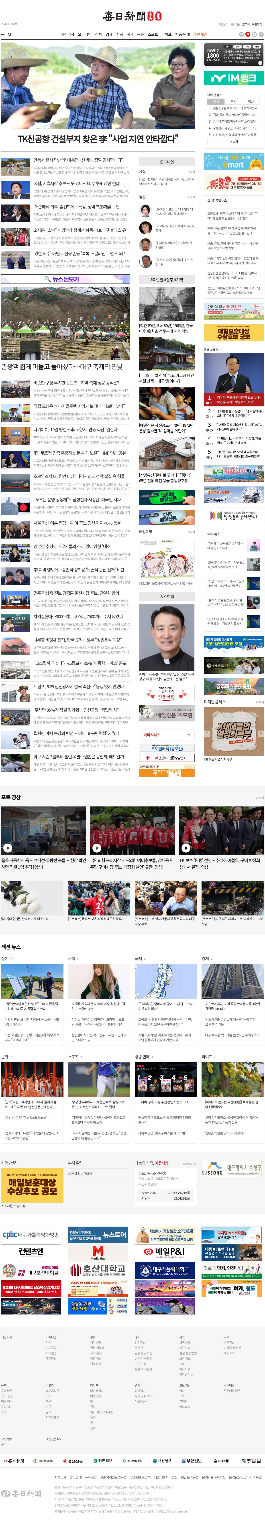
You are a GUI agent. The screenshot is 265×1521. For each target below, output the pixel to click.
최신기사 (67, 34)
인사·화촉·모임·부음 (101, 1412)
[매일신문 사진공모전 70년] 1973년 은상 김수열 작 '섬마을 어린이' (166, 427)
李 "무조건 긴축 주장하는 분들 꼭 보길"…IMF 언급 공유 (79, 453)
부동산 (139, 1347)
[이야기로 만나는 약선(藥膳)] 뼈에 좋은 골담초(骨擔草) (231, 1104)
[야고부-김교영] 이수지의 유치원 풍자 (175, 228)
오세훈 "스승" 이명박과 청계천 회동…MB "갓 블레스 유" (80, 230)
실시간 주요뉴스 (217, 200)
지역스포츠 (52, 1417)
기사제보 (235, 24)
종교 (3, 1412)
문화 (140, 34)
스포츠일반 (52, 1390)
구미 (3, 1444)
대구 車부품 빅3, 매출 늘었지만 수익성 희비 (232, 1035)
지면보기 (223, 24)
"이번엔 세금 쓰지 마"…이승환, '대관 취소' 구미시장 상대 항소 (239, 440)
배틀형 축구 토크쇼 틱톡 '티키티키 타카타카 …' (164, 1120)
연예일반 (140, 1390)
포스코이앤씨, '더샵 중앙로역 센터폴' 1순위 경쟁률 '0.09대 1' (232, 1006)
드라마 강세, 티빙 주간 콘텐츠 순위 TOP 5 (164, 1102)
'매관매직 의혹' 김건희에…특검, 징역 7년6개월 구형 (76, 206)
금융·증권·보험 (143, 1353)
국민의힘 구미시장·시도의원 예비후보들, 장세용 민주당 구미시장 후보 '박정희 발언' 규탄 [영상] (131, 863)
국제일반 (229, 1342)
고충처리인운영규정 (113, 1477)
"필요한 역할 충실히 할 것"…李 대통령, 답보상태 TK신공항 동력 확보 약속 (31, 1006)
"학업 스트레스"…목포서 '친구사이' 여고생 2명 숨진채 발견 (225, 583)
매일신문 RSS (54, 1438)
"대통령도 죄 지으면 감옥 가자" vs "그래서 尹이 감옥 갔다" (239, 426)
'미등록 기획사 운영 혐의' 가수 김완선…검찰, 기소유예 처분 (98, 1006)
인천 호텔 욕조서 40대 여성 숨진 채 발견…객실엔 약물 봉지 (225, 621)
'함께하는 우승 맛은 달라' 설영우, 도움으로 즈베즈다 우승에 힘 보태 (98, 1120)
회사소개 (60, 1477)
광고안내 (76, 1477)
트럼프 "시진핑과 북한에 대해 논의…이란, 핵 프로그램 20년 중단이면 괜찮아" (165, 1022)
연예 (137, 1385)
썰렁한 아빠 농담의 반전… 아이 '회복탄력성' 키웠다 (76, 733)
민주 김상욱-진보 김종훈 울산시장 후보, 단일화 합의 (76, 593)
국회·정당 (96, 1353)
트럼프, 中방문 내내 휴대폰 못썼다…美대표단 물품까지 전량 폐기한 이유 (164, 1037)
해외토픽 (229, 1353)
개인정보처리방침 (165, 1477)
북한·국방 (96, 1358)
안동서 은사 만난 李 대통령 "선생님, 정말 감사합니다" (78, 160)
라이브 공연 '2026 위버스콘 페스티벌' (162, 1133)
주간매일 (200, 34)
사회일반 (184, 1342)
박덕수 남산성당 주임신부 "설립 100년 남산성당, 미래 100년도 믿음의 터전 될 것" (166, 676)
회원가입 (257, 24)
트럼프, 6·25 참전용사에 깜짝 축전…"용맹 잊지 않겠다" (79, 686)
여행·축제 (96, 1395)
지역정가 (95, 1363)
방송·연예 (182, 34)
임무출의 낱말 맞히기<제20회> (225, 1133)
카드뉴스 (184, 1406)
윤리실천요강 (238, 1477)
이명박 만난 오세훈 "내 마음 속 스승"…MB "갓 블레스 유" (32, 1022)
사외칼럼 (51, 1353)
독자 (93, 1417)
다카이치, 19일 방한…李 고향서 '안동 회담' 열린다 (75, 429)
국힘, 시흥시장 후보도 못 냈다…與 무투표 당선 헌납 (76, 183)
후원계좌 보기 (190, 1164)
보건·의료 (185, 1358)
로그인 (246, 24)
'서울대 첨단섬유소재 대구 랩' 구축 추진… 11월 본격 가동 (232, 1022)
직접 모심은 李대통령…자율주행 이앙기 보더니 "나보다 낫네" (32, 1037)
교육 (182, 1363)
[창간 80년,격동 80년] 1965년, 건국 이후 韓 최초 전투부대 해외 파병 (166, 328)
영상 (182, 1390)
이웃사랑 (184, 1369)
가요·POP (140, 1401)
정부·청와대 (97, 1347)
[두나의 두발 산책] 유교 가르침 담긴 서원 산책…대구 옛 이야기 (166, 378)
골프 (48, 1412)
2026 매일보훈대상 (13, 1205)
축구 (48, 1401)
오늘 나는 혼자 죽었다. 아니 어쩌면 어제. (229, 759)
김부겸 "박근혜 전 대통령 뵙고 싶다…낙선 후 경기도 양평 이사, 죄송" (239, 399)
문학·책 (5, 1406)
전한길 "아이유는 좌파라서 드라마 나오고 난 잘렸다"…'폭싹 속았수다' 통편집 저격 (233, 290)
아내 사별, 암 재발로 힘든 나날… (158, 1178)
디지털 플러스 (214, 702)
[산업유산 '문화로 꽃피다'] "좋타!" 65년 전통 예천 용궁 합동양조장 (165, 477)
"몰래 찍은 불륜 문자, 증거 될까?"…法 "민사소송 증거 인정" (225, 602)
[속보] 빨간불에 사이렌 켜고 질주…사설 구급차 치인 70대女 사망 (232, 245)
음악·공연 (6, 1395)
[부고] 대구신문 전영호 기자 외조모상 (24, 918)
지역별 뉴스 (186, 1374)
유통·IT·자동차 (143, 1369)
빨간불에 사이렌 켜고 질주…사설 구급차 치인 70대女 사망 (98, 1037)
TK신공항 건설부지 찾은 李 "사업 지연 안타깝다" (98, 138)
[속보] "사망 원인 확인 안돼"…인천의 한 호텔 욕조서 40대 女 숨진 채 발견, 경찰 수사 (233, 260)
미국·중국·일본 (232, 1347)
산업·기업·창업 (143, 1358)
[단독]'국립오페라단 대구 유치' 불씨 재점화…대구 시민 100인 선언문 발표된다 (231, 230)
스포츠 (153, 34)
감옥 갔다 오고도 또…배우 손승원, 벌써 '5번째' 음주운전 (226, 564)
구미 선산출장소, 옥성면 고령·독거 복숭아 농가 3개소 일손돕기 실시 (231, 1120)
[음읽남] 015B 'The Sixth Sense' (26, 1117)
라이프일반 (97, 1390)
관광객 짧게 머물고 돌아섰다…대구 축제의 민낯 (62, 366)
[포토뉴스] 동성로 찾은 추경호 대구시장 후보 (96, 918)
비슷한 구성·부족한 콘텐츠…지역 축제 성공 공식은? (76, 382)
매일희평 (51, 1358)
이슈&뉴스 (213, 534)
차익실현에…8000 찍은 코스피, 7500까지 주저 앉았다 (78, 616)
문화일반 (6, 1390)
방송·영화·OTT (144, 1395)
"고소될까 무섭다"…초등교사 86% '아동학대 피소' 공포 (79, 663)
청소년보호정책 (140, 1477)
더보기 (191, 171)
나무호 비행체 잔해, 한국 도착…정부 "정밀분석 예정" (77, 639)
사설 (48, 1342)
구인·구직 (140, 1363)
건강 (93, 1406)
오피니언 (85, 34)
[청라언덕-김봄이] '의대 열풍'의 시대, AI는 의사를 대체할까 (174, 211)
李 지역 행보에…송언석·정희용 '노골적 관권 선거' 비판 (78, 569)
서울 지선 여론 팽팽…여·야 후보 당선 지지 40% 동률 (77, 523)
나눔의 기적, (151, 1163)
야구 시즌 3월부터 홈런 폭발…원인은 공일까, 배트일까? (79, 756)
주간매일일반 (232, 1390)
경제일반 (140, 1342)
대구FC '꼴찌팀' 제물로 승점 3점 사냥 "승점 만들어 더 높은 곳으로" (98, 1135)
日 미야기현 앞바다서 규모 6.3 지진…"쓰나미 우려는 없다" (165, 1006)
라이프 (166, 34)
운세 (93, 1428)
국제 (130, 34)
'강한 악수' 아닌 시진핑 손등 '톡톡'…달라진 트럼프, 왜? (79, 253)
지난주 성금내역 (148, 1184)
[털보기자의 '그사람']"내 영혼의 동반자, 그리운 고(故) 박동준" (31, 1135)
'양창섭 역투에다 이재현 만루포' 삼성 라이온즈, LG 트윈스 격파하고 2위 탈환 (98, 1104)
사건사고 (184, 1347)
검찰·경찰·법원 (188, 1353)
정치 (98, 34)
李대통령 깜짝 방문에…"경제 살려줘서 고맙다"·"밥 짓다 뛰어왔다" (240, 413)
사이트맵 (256, 1477)
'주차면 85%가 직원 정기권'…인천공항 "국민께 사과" (77, 710)
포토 (182, 1395)
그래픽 (183, 1401)
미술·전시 (6, 1401)
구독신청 (91, 1477)
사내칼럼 (51, 1347)
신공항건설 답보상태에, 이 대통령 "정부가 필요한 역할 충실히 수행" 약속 (232, 275)
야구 (48, 1395)
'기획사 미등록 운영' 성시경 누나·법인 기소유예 (225, 545)
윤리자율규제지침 (214, 1477)
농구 (48, 1406)
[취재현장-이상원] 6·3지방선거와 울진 (174, 245)
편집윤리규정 (190, 1477)
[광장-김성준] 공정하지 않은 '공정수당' (174, 262)
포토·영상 (185, 1385)
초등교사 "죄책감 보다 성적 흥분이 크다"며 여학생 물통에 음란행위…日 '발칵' (233, 215)
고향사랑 (6, 1438)
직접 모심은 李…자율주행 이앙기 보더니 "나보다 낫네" (79, 406)
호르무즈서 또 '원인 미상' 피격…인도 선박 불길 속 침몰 (78, 476)
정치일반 (95, 1342)
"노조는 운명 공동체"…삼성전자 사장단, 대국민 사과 (77, 499)
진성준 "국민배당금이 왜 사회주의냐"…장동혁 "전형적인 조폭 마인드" (239, 454)
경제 (109, 34)
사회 (119, 34)
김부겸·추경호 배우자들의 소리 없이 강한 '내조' (72, 546)
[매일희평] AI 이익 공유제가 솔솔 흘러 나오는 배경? (167, 583)
